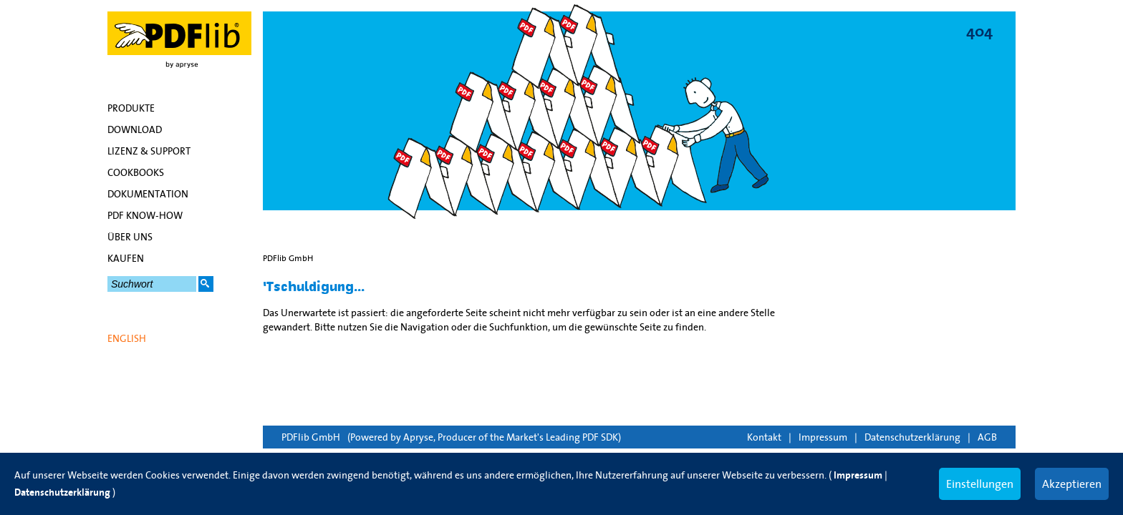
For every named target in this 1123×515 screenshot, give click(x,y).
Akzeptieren (1072, 483)
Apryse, (419, 437)
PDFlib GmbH (310, 437)
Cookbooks (135, 172)
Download (134, 129)
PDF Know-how (145, 215)
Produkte (131, 108)
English (126, 338)
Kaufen (125, 258)
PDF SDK (600, 437)
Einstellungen (979, 483)
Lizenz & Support (149, 151)
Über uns (130, 237)
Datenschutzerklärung (912, 437)
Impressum (823, 437)
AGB (987, 437)
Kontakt (764, 437)
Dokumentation (147, 194)
